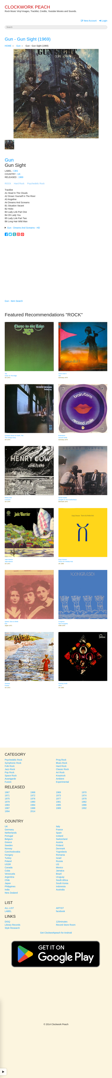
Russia (59, 861)
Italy (58, 826)
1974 (84, 795)
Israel (58, 858)
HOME (8, 46)
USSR (8, 864)
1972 (32, 795)
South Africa (62, 880)
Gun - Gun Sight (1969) (28, 39)
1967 (7, 792)
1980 (32, 802)
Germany (9, 829)
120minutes (61, 921)
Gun (18, 46)
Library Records (12, 925)
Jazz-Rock (10, 769)
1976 (32, 798)
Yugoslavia (61, 851)
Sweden (9, 845)
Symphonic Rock (13, 763)
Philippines (10, 886)
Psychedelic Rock (36, 183)
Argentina (9, 877)
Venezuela (10, 874)
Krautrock (61, 775)
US (57, 864)
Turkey (8, 858)
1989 (58, 808)
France (59, 829)
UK (18, 174)
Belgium (9, 839)
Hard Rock (19, 183)
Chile (7, 880)
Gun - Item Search (14, 301)
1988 (32, 808)
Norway (8, 848)
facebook (60, 911)
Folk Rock (9, 766)
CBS (15, 171)
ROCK (8, 183)
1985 (58, 805)
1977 (58, 798)
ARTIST (60, 908)
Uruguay (60, 877)
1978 (84, 798)
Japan (8, 883)
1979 (7, 802)
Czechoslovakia (12, 851)
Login (103, 20)
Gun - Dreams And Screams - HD (23, 227)
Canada (8, 867)
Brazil (59, 874)
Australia (60, 889)
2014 (32, 811)
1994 (7, 811)
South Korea (62, 883)
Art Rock (60, 772)
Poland (8, 861)
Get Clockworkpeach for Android (55, 952)
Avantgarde (10, 778)
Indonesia (61, 886)
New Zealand (11, 892)
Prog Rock (61, 760)
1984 (32, 805)
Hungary (9, 855)
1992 (84, 808)
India (7, 889)
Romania (60, 855)
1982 (84, 802)
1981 (58, 802)
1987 (7, 808)
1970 (84, 792)
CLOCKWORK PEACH (27, 7)
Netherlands (11, 832)
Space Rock (11, 775)
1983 (7, 805)
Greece (8, 842)
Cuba (7, 870)
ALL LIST (9, 908)
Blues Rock (61, 763)
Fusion (8, 782)
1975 (7, 798)
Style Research (12, 928)
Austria (59, 842)
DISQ (7, 921)
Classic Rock (62, 769)
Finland (59, 845)
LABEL (8, 911)
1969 (20, 177)
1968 (32, 792)
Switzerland (61, 839)
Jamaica (60, 870)
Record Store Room (66, 925)
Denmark (60, 848)
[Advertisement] (56, 263)
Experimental (62, 782)
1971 (7, 795)
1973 (58, 795)
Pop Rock (9, 772)
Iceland (59, 836)
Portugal (9, 836)
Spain (59, 832)
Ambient (60, 778)
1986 (84, 805)
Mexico (59, 867)
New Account (89, 20)
